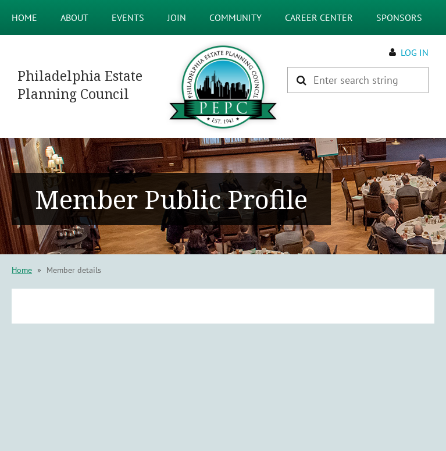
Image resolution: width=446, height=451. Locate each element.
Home (22, 270)
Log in (415, 52)
